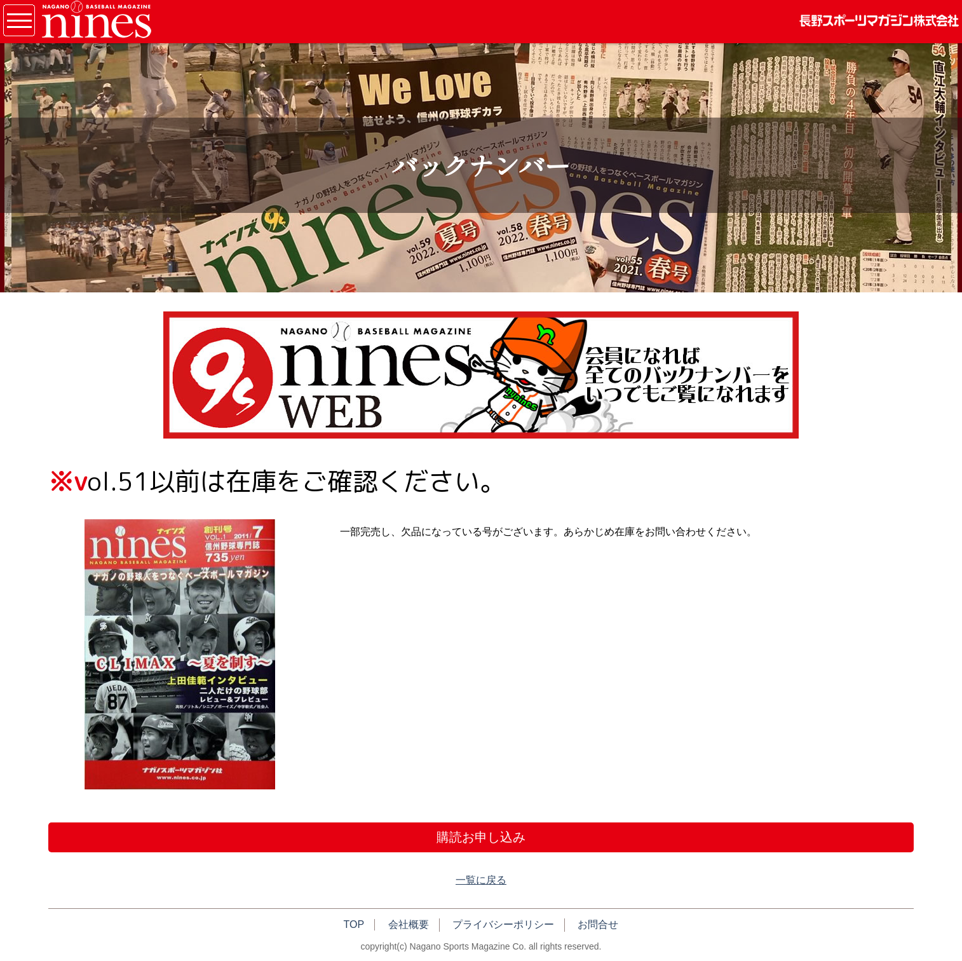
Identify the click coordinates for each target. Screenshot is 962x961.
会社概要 (408, 924)
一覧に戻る (481, 880)
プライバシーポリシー (503, 924)
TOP (354, 924)
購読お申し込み (481, 837)
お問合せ (598, 924)
